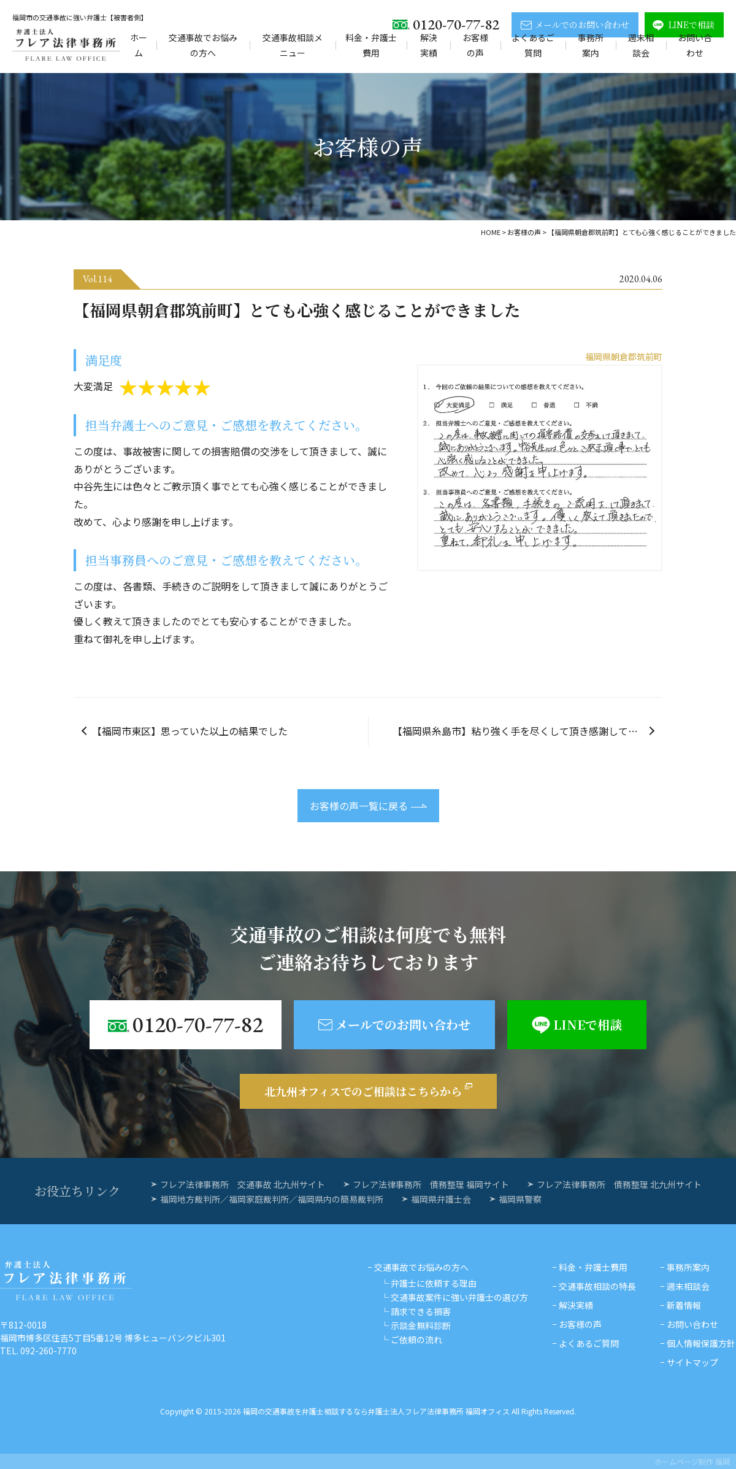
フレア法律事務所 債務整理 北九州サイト (619, 1184)
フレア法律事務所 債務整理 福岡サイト (431, 1184)
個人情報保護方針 (701, 1343)
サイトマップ (692, 1362)
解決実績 (428, 45)
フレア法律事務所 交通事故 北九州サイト (242, 1184)
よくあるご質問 (533, 45)
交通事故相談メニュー (293, 45)
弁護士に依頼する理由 (434, 1283)
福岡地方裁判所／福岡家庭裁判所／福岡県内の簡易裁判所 (271, 1199)
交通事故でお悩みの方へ (203, 45)
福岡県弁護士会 (441, 1199)
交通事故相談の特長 (597, 1286)
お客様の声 (475, 45)
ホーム (138, 45)
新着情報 (684, 1305)
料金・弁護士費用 (371, 45)
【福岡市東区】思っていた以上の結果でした (190, 730)
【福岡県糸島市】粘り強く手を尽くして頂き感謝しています (525, 730)
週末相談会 (641, 45)
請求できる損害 (421, 1311)
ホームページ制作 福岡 (692, 1461)
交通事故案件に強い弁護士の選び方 (459, 1297)
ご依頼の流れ (416, 1339)
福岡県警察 (520, 1199)
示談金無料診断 (421, 1325)
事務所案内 (591, 45)
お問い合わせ (695, 45)
